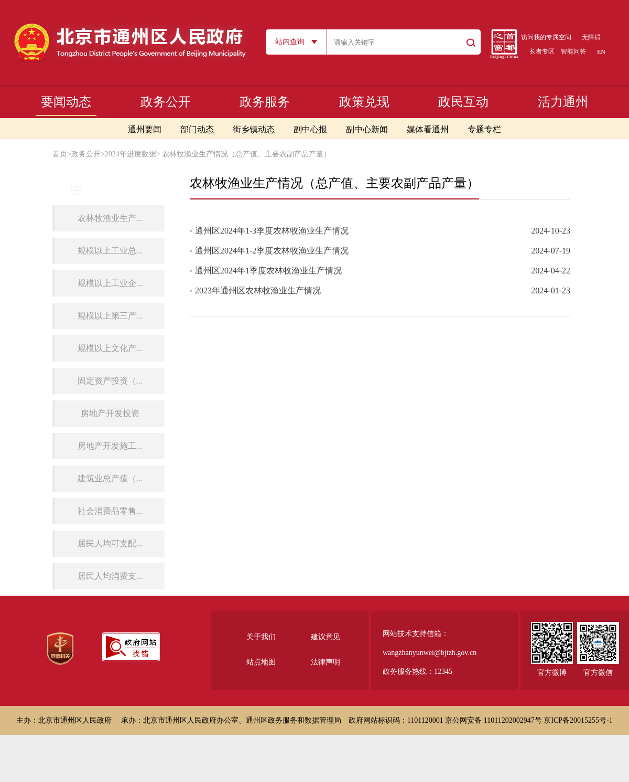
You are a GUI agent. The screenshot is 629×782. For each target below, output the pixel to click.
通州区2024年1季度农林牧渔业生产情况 (268, 270)
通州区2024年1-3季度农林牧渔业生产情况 (272, 230)
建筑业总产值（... (110, 478)
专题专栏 (484, 129)
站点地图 (261, 662)
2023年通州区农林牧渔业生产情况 (258, 290)
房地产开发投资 (110, 413)
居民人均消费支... (110, 576)
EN (601, 52)
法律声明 (325, 662)
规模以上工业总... (110, 250)
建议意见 (325, 637)
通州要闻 (144, 129)
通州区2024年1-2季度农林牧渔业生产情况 (272, 250)
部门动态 (197, 129)
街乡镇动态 (254, 129)
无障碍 (591, 37)
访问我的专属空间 (546, 37)
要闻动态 (66, 102)
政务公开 (165, 102)
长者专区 (542, 51)
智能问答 (573, 51)
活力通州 (563, 102)
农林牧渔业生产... (110, 218)
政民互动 (463, 102)
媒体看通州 (428, 129)
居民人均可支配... (110, 543)
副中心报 (310, 129)
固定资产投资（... (110, 380)
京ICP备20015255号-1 (578, 720)
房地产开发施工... (110, 445)
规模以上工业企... (110, 283)
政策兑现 (364, 102)
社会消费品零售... (110, 510)
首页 (59, 154)
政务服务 (265, 102)
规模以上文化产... (110, 348)
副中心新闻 (367, 129)
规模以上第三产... (110, 315)
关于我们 (261, 637)
